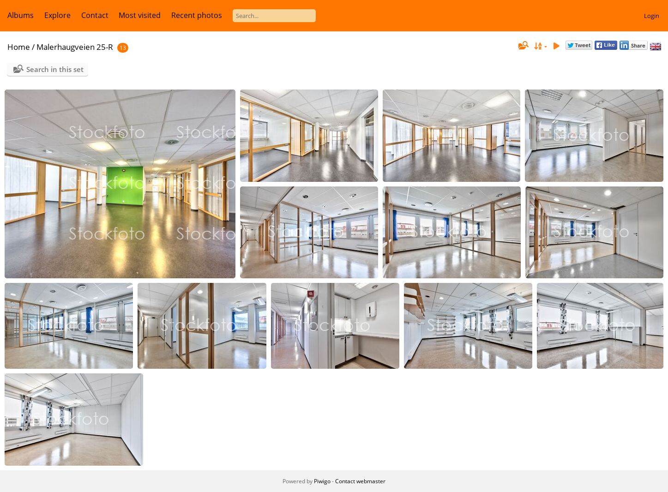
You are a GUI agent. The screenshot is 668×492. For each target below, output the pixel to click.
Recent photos (196, 15)
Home (18, 47)
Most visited (140, 15)
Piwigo (322, 481)
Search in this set (55, 69)
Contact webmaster (360, 481)
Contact (94, 15)
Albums (20, 15)
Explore (57, 15)
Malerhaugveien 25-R (74, 47)
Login (651, 16)
